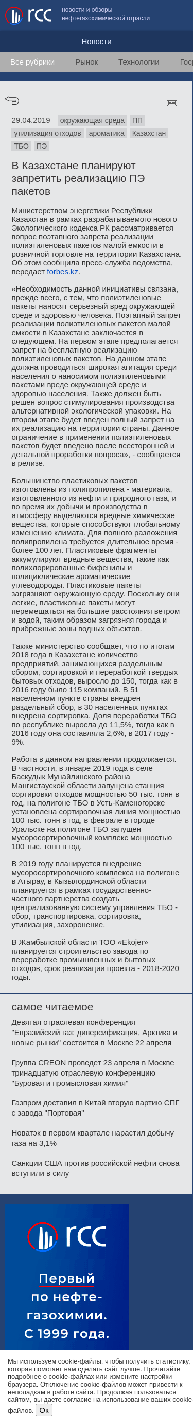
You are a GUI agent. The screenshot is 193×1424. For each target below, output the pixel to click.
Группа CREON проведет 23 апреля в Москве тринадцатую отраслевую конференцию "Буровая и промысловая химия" (92, 1072)
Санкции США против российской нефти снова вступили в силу (95, 1168)
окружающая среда (92, 120)
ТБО (21, 146)
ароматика (107, 133)
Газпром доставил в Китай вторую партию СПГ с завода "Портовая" (95, 1107)
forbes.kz (62, 271)
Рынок (86, 61)
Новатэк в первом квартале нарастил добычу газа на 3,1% (92, 1137)
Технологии (139, 61)
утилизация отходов (47, 133)
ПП (137, 120)
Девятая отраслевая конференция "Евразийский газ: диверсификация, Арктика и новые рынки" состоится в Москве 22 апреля (94, 1032)
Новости (96, 41)
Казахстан (149, 133)
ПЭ (42, 146)
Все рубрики (32, 61)
